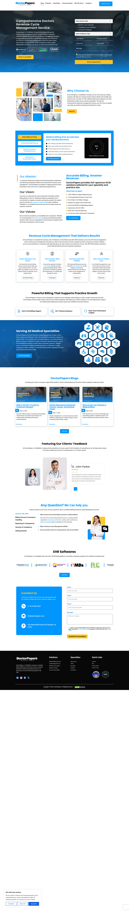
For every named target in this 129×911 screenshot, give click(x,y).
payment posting (45, 522)
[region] (22, 898)
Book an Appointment (93, 62)
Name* (69, 587)
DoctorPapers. (58, 687)
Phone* (69, 604)
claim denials (47, 266)
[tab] (29, 137)
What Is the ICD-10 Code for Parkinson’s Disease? (27, 406)
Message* (70, 612)
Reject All (22, 904)
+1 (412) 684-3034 (96, 55)
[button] (71, 489)
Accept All (33, 904)
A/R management (77, 266)
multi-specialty (39, 218)
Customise (11, 904)
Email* (69, 595)
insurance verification (54, 520)
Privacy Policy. (87, 57)
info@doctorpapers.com (36, 616)
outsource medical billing (40, 202)
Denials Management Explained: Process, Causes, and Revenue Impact (63, 407)
